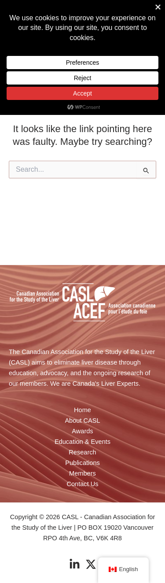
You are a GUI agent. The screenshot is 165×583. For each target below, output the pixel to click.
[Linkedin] (74, 564)
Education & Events (82, 441)
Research (82, 452)
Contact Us (82, 483)
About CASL (82, 420)
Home (82, 409)
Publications (82, 462)
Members (82, 473)
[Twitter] (90, 564)
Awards (82, 431)
